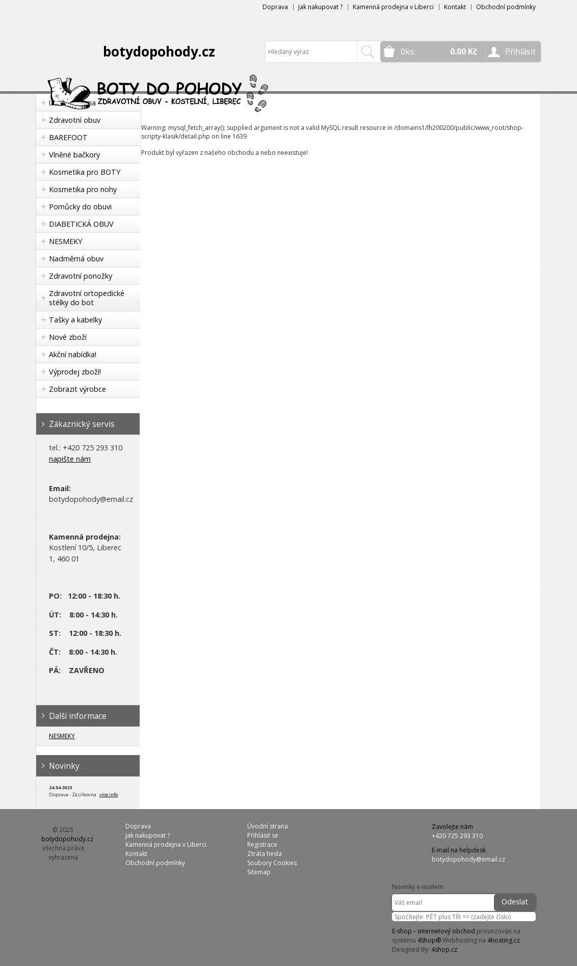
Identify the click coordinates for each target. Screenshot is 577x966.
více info (108, 794)
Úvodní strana (267, 826)
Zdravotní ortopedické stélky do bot (86, 297)
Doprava (275, 7)
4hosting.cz (503, 940)
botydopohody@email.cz (468, 859)
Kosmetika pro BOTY (84, 172)
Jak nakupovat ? (320, 7)
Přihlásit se (262, 835)
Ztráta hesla (264, 853)
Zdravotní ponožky (80, 276)
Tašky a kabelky (75, 320)
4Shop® (429, 940)
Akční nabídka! (72, 354)
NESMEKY (65, 241)
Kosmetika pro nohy (83, 189)
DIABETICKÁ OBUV (81, 224)
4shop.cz (444, 949)
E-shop (402, 931)
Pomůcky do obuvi (80, 206)
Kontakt (455, 7)
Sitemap (259, 872)
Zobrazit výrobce (77, 389)
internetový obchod (446, 931)
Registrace (262, 844)
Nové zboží (68, 337)
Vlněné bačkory (74, 154)
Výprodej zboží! (75, 372)
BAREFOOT (68, 137)
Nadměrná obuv (76, 258)
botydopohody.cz (159, 51)
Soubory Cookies (272, 862)
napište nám (70, 459)
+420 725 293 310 (457, 835)
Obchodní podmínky (506, 7)
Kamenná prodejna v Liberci (393, 7)
